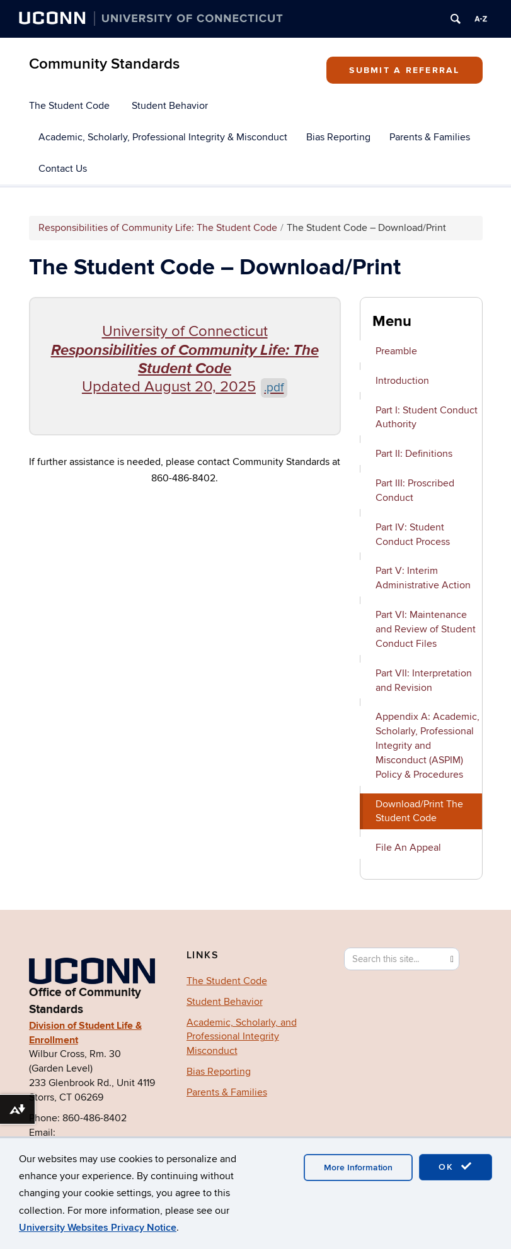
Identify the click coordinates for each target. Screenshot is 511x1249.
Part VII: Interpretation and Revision (424, 680)
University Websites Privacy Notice (97, 1227)
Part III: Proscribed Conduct (415, 490)
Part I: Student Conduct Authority (427, 417)
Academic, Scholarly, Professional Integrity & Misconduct (162, 137)
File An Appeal (408, 847)
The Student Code (69, 105)
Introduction (402, 380)
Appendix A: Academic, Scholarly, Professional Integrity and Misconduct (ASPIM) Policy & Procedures (427, 745)
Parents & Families (429, 137)
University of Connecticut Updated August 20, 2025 (185, 359)
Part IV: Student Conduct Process (413, 534)
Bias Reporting (338, 137)
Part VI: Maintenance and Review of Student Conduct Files (426, 629)
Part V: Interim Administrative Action (423, 577)
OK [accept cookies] (456, 1166)
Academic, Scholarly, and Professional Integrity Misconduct (242, 1037)
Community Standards (104, 64)
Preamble (396, 351)
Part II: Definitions (414, 453)
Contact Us (62, 168)
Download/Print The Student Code (419, 811)
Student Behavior (170, 105)
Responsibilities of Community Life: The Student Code (157, 227)
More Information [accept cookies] (358, 1167)
